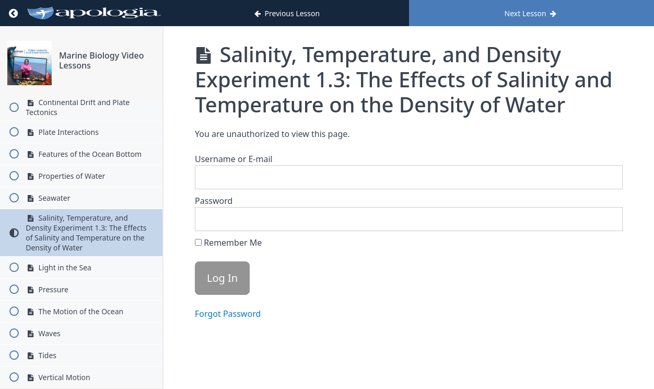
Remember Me (228, 242)
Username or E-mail (234, 159)
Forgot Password (228, 313)
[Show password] (604, 219)
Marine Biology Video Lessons (101, 60)
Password (213, 201)
